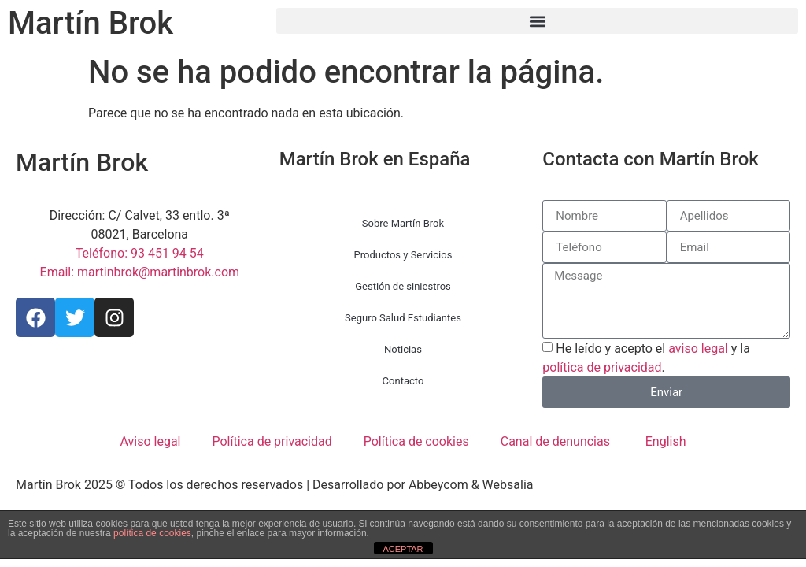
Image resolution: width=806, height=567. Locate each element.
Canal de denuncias (555, 441)
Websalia (508, 484)
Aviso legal (150, 441)
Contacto (403, 381)
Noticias (403, 349)
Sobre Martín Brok (403, 223)
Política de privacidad (271, 441)
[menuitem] (664, 442)
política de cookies (152, 533)
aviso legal (698, 348)
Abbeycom (438, 484)
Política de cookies (416, 441)
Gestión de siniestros (403, 286)
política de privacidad (601, 367)
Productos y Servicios (403, 255)
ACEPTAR (403, 549)
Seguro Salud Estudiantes (403, 318)
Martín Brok (90, 23)
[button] (537, 21)
